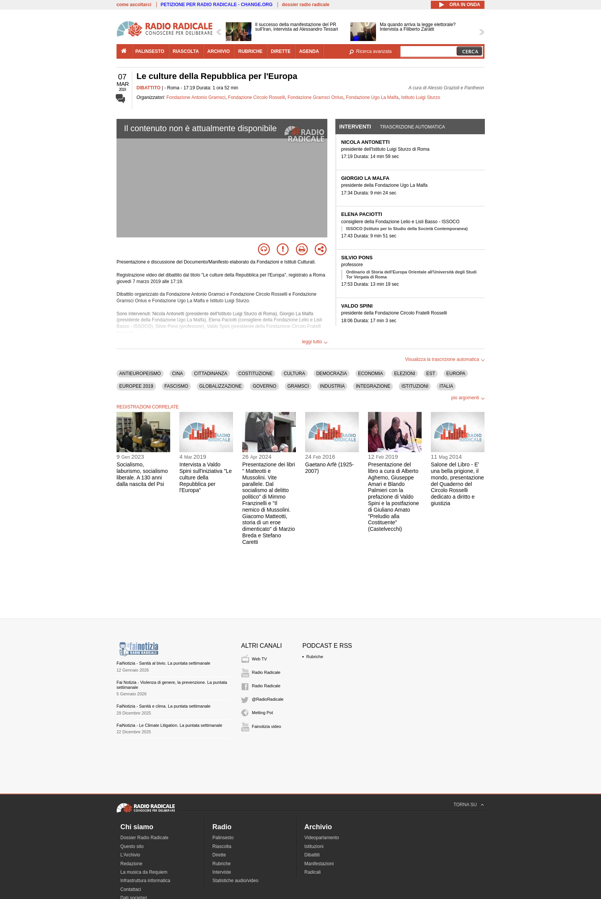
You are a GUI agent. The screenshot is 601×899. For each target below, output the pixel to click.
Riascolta (221, 846)
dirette (281, 51)
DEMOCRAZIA (331, 373)
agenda (309, 51)
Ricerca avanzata (374, 51)
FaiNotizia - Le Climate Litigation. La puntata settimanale (169, 725)
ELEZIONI (404, 373)
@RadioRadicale (268, 699)
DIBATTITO (148, 88)
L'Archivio (130, 855)
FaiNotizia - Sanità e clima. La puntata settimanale (163, 706)
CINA (177, 373)
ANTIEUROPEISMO (140, 373)
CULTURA (294, 373)
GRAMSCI (298, 386)
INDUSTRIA (332, 386)
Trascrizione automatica (412, 127)
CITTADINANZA (210, 373)
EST (430, 373)
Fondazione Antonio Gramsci (195, 97)
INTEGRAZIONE (373, 386)
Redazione (131, 863)
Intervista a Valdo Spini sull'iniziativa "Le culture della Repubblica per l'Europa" (205, 477)
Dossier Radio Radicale (144, 837)
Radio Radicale (266, 672)
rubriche (250, 51)
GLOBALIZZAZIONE (220, 386)
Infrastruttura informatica (145, 880)
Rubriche (314, 656)
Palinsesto (222, 837)
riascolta (186, 51)
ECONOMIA (370, 373)
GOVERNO (264, 386)
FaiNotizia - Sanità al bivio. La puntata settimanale (163, 663)
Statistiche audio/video (235, 880)
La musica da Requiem (143, 872)
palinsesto (149, 51)
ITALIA (446, 386)
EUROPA (455, 373)
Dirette (219, 855)
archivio (218, 51)
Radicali (312, 872)
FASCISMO (176, 386)
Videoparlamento (321, 837)
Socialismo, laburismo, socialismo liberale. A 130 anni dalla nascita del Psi (142, 474)
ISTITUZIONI (414, 386)
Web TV (259, 659)
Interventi (355, 126)
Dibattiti (312, 855)
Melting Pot (262, 712)
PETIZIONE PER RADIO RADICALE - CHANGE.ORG (217, 4)
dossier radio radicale (305, 4)
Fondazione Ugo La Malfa (372, 97)
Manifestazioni (319, 863)
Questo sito (132, 846)
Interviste (221, 872)
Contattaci (130, 889)
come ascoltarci (134, 4)
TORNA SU (465, 804)
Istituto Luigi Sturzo (420, 97)
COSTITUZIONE (255, 373)
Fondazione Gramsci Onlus (315, 97)
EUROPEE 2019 (136, 386)
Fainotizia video (266, 726)
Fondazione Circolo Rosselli (256, 97)
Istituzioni (313, 846)
